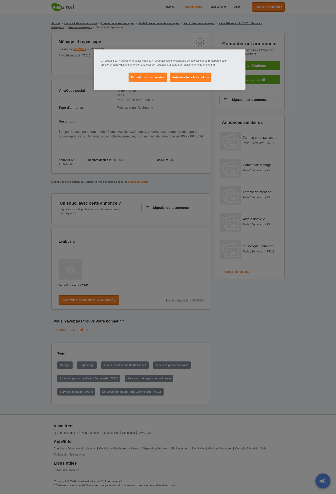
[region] (169, 69)
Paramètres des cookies (147, 77)
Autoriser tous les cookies (190, 77)
